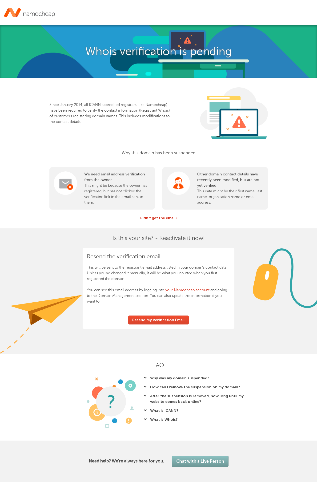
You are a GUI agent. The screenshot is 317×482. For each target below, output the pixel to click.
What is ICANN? (164, 410)
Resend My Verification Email (158, 320)
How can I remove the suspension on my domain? (195, 387)
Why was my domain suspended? (179, 378)
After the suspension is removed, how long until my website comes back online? (197, 399)
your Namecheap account (187, 290)
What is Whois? (164, 419)
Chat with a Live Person (200, 461)
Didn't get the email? (158, 218)
